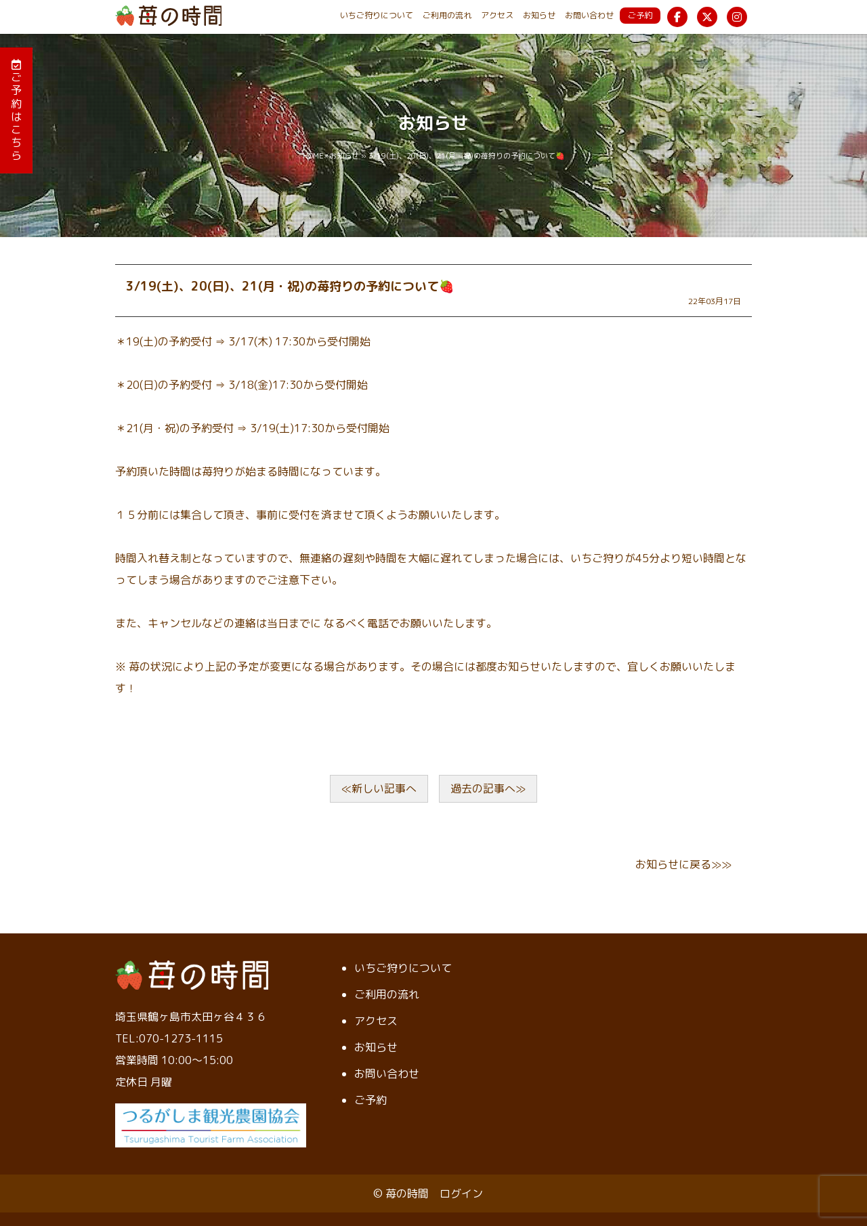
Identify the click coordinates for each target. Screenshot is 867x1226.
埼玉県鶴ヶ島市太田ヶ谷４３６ (191, 1016)
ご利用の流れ (447, 15)
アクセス (497, 15)
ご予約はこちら (16, 111)
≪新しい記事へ (379, 788)
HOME (313, 155)
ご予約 (640, 15)
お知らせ (539, 15)
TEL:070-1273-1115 (169, 1038)
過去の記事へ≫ (488, 788)
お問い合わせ (589, 15)
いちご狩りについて (376, 15)
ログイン (461, 1193)
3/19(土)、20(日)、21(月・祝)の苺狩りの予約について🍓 (290, 286)
